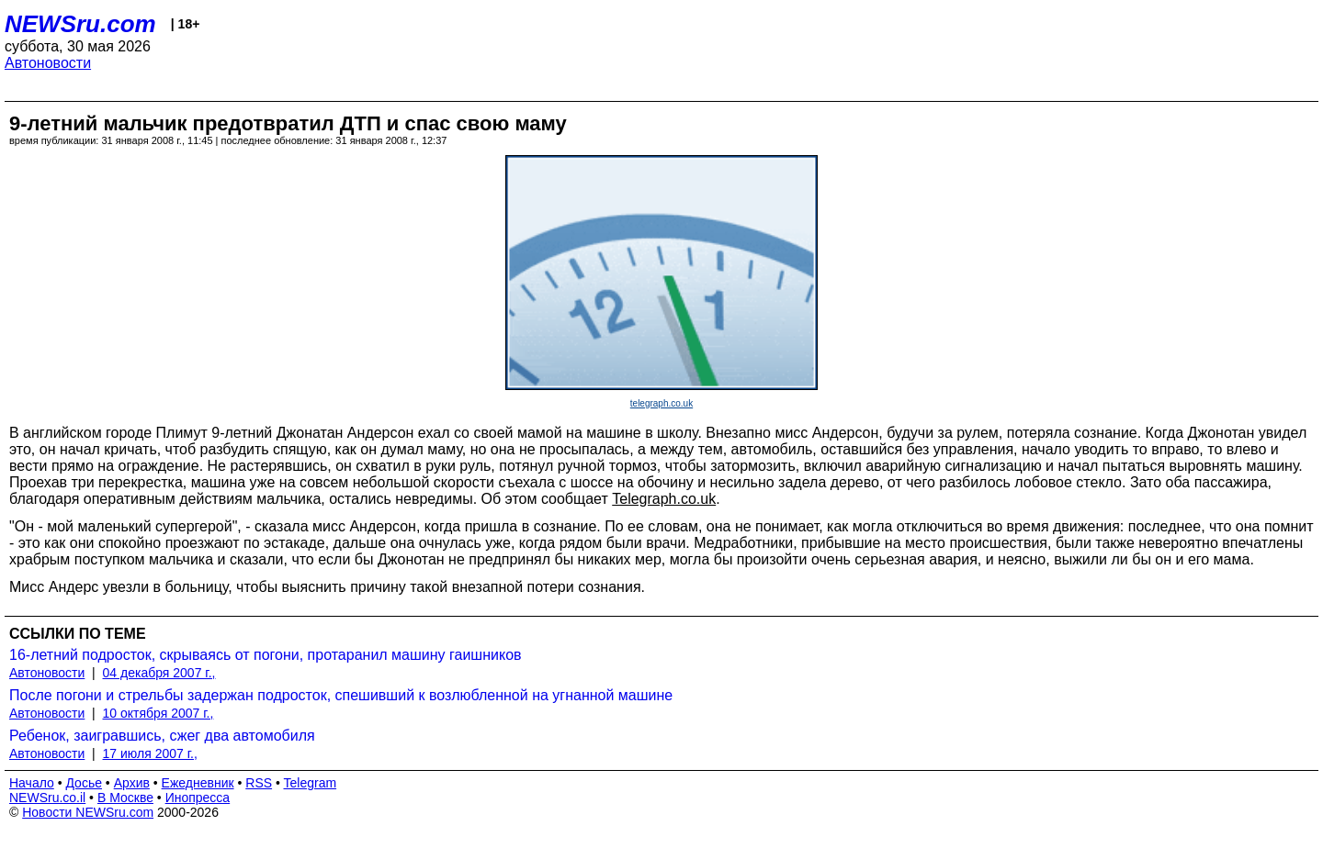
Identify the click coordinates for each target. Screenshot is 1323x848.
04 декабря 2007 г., (159, 672)
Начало (31, 782)
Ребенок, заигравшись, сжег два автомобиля (162, 735)
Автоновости (48, 63)
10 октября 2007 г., (158, 713)
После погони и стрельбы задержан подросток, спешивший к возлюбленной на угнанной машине (341, 695)
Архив (132, 782)
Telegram (310, 782)
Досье (83, 782)
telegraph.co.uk (661, 403)
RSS (258, 782)
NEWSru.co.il (47, 797)
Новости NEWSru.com (87, 812)
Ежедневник (198, 782)
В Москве (125, 797)
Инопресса (198, 797)
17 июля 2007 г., (150, 753)
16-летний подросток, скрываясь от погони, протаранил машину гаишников (265, 655)
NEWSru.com (80, 24)
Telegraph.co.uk (664, 499)
